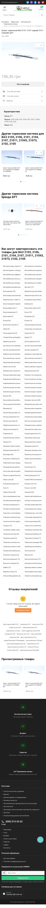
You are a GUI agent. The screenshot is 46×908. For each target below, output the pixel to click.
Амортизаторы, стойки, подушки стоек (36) (13, 301)
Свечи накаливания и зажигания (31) (13, 498)
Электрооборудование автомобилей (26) (13, 578)
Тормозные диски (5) (10, 540)
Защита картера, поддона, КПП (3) (35, 368)
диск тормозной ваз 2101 (28, 639)
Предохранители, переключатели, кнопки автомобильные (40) (35, 444)
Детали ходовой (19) (32, 352)
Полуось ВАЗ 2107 (12, 652)
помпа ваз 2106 (14, 639)
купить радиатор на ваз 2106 (31, 633)
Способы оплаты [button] (23, 98)
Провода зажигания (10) (11, 452)
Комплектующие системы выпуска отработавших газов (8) (13, 389)
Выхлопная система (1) (10, 327)
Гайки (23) (6, 331)
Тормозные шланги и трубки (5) (13, 548)
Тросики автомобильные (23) (12, 553)
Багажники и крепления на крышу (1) (35, 301)
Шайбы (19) (7, 569)
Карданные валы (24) (32, 373)
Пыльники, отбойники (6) (11, 460)
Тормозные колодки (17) (33, 540)
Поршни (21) (7, 444)
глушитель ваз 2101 (33, 645)
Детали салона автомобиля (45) (35, 347)
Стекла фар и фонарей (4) (33, 519)
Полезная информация (9, 2)
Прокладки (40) (8, 456)
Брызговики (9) (8, 318)
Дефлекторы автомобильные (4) (13, 356)
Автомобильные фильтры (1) (12, 289)
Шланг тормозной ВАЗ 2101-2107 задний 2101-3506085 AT (34, 171)
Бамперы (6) (29, 306)
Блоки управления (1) (10, 314)
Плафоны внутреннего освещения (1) (13, 427)
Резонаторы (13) (30, 469)
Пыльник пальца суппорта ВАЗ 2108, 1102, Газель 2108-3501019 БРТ (12, 224)
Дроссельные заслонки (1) (33, 360)
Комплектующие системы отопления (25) (35, 389)
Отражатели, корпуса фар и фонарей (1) (35, 419)
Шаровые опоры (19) (10, 573)
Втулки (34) (7, 322)
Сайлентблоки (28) (9, 494)
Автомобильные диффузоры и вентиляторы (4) (13, 276)
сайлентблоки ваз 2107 (30, 629)
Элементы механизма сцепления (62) (35, 578)
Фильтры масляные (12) (33, 561)
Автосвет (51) (29, 289)
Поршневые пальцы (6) (32, 440)
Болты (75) (28, 314)
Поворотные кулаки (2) (10, 431)
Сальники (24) (29, 494)
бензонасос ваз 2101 (23, 636)
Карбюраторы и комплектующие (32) (13, 373)
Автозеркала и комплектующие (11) (35, 268)
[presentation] (37, 45)
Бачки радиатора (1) (10, 310)
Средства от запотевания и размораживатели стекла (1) (13, 515)
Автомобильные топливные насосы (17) (35, 285)
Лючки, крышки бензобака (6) (13, 406)
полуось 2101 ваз (33, 649)
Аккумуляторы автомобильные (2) (35, 293)
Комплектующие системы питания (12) (13, 394)
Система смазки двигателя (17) (35, 506)
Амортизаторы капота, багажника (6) (35, 297)
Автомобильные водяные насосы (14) (35, 272)
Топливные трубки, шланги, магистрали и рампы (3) (13, 532)
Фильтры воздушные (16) (11, 561)
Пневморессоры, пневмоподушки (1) (35, 427)
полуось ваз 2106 (37, 626)
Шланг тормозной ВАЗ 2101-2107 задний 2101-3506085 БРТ (11, 687)
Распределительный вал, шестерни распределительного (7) (13, 469)
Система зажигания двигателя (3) (13, 502)
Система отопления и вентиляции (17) (35, 502)
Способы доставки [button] (23, 93)
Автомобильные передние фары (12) (35, 281)
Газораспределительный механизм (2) (35, 327)
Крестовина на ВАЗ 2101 (10, 626)
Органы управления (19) (11, 419)
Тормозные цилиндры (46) (33, 544)
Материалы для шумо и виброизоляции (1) (35, 406)
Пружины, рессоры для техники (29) (35, 456)
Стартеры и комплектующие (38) (13, 519)
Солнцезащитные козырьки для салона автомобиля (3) (35, 511)
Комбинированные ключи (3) (12, 385)
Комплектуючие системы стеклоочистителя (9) (35, 385)
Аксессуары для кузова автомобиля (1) (13, 297)
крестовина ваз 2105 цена (34, 642)
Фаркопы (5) (29, 557)
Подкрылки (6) (8, 435)
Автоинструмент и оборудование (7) (13, 272)
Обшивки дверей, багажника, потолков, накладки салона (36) (35, 414)
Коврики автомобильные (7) (12, 381)
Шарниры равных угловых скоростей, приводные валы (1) (35, 569)
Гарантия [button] (23, 102)
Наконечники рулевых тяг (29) (13, 414)
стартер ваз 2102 (10, 636)
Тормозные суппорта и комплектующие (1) (13, 544)
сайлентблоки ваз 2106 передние (14, 642)
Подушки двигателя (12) (33, 435)
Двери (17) (28, 339)
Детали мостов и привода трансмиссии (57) (13, 347)
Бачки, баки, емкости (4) (33, 310)
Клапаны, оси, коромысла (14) (34, 377)
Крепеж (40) (7, 398)
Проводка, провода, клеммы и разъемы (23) (35, 452)
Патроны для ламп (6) (10, 423)
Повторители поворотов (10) (34, 431)
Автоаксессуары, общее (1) (12, 268)
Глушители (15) (29, 335)
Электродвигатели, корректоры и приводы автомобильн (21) (35, 573)
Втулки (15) (28, 322)
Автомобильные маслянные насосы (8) (35, 276)
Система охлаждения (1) (11, 506)
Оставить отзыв (23, 612)
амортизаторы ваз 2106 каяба (29, 652)
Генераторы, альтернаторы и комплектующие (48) (35, 331)
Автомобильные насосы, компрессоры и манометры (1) (13, 281)
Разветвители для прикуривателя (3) (13, 465)
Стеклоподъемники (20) (33, 523)
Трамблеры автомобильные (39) (35, 548)
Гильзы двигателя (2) (10, 335)
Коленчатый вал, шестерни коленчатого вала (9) (35, 381)
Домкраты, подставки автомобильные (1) (35, 356)
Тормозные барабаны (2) (33, 536)
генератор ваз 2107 (15, 629)
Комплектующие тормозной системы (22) (35, 394)
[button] (20, 183)
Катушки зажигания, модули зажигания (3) (13, 377)
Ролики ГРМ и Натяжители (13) (35, 481)
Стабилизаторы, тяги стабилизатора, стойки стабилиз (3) (35, 515)
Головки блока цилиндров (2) (12, 339)
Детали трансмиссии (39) (11, 352)
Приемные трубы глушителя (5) (13, 448)
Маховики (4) (7, 410)
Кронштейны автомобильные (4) (13, 402)
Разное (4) (28, 465)
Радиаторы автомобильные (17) (35, 460)
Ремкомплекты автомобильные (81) (35, 473)
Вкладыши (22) (30, 318)
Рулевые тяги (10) (31, 486)
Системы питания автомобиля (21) (13, 511)
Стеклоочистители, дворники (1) (13, 523)
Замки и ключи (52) (9, 368)
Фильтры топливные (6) (11, 565)
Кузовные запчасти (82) (32, 402)
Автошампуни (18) (9, 293)
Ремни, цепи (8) (8, 481)
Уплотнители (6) (30, 553)
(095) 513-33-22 (12, 823)
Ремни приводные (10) (32, 477)
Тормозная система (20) (11, 536)
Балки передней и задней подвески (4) (13, 306)
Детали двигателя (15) (32, 343)
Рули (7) (5, 490)
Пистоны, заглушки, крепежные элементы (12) (35, 423)
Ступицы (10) (7, 527)
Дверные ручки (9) (9, 343)
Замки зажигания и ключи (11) (35, 364)
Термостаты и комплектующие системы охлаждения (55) (35, 527)
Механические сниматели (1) (34, 410)
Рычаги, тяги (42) (30, 490)
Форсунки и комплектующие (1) (35, 565)
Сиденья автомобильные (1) (34, 498)
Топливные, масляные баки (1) (35, 532)
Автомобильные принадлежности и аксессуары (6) (13, 285)
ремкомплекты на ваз (13, 633)
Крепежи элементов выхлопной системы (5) (35, 398)
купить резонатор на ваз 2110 (17, 649)
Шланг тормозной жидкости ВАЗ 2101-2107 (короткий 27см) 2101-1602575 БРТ (34, 224)
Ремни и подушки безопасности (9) (13, 477)
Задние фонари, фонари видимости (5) (13, 364)
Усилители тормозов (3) (11, 557)
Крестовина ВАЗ (36, 636)
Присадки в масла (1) (32, 448)
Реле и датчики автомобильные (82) (13, 473)
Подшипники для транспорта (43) (13, 440)
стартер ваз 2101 (25, 626)
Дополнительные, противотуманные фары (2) (13, 360)
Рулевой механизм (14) (11, 486)
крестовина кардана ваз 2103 (16, 645)
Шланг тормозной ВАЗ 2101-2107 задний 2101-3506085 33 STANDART (11, 171)
